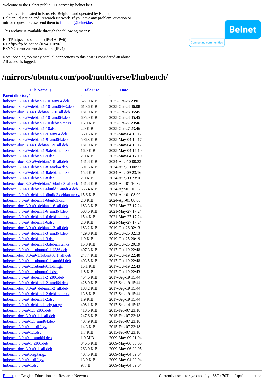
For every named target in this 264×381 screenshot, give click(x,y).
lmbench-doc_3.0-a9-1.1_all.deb (29, 316)
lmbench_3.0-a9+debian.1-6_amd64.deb (35, 211)
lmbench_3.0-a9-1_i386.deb (25, 343)
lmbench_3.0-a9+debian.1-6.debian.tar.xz (36, 217)
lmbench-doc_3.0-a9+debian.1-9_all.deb (35, 145)
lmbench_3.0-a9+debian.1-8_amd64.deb (35, 167)
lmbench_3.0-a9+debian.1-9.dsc (28, 156)
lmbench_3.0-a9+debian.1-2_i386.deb (33, 277)
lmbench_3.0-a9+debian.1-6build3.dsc (34, 200)
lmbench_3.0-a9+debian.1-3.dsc (28, 239)
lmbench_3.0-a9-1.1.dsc (22, 332)
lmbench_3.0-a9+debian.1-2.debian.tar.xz (36, 294)
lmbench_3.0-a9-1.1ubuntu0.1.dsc (30, 272)
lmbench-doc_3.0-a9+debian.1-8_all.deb (35, 161)
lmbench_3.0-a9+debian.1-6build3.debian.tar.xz (41, 195)
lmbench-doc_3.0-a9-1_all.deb (27, 349)
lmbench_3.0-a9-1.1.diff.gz (25, 327)
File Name (39, 90)
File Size (92, 90)
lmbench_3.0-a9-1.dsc (20, 365)
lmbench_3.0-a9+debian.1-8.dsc (28, 178)
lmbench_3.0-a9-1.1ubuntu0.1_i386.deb (35, 250)
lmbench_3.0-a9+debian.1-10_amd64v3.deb (38, 106)
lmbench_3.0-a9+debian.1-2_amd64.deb (35, 283)
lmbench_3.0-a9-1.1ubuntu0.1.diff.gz (33, 266)
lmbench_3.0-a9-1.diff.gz (23, 360)
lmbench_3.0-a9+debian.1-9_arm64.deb (35, 134)
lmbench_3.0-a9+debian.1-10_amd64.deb (36, 117)
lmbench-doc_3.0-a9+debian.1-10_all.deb (36, 112)
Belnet (8, 376)
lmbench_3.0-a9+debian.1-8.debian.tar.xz (36, 172)
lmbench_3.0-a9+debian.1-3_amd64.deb (35, 233)
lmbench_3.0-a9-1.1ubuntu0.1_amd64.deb (37, 261)
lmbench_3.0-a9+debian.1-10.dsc (29, 128)
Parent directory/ (16, 95)
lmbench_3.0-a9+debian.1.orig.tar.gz (32, 305)
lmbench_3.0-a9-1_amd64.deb (27, 338)
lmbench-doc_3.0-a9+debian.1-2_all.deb (35, 288)
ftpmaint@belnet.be (76, 22)
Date (124, 90)
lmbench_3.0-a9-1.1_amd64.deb (29, 321)
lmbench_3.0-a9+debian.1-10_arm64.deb (36, 101)
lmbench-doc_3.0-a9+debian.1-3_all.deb (35, 228)
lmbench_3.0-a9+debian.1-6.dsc (28, 222)
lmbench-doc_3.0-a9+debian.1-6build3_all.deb (40, 183)
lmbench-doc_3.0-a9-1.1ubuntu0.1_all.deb (37, 255)
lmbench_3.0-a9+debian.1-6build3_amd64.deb (40, 189)
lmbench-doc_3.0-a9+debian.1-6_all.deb (35, 206)
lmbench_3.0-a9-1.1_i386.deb (27, 310)
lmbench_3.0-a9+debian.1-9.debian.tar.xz (36, 150)
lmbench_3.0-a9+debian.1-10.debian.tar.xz (37, 123)
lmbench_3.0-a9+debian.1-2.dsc (28, 299)
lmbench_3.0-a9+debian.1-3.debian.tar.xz (36, 244)
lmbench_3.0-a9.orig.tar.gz (24, 354)
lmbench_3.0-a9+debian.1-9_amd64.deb (35, 139)
